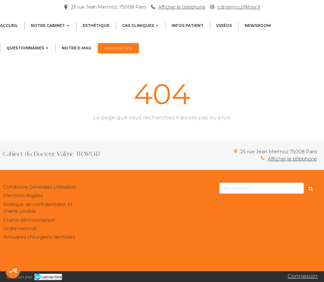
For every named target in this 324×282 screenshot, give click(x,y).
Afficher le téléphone (181, 7)
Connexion (303, 276)
